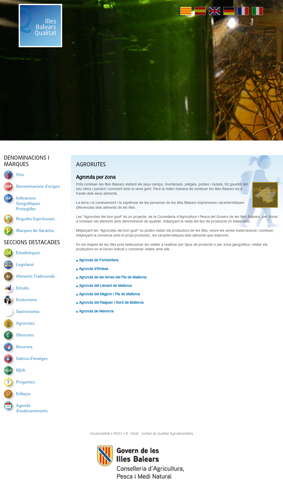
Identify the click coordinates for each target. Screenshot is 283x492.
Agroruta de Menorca (96, 311)
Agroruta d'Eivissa (93, 269)
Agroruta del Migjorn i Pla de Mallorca (109, 294)
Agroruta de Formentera (98, 260)
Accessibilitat (100, 434)
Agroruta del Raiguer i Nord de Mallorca (111, 302)
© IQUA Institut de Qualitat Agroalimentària (159, 434)
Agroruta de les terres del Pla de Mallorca (112, 277)
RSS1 (118, 434)
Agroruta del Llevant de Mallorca (105, 286)
